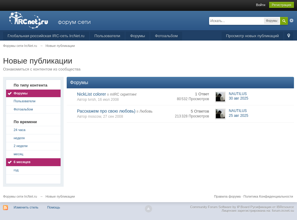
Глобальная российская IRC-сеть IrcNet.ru (46, 36)
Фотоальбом (166, 36)
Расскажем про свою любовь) (106, 111)
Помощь (53, 207)
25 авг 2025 (238, 115)
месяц (18, 154)
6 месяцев (22, 162)
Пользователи (107, 36)
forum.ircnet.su (283, 210)
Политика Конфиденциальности (268, 196)
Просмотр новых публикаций (252, 36)
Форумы (137, 36)
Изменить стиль (26, 207)
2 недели (21, 146)
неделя (19, 138)
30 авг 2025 (238, 98)
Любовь (145, 111)
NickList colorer (91, 94)
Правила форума (227, 196)
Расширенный (291, 20)
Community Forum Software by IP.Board (219, 207)
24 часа (19, 130)
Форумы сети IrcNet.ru (20, 196)
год (16, 170)
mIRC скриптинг (123, 94)
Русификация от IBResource (271, 207)
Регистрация (281, 5)
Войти (260, 5)
